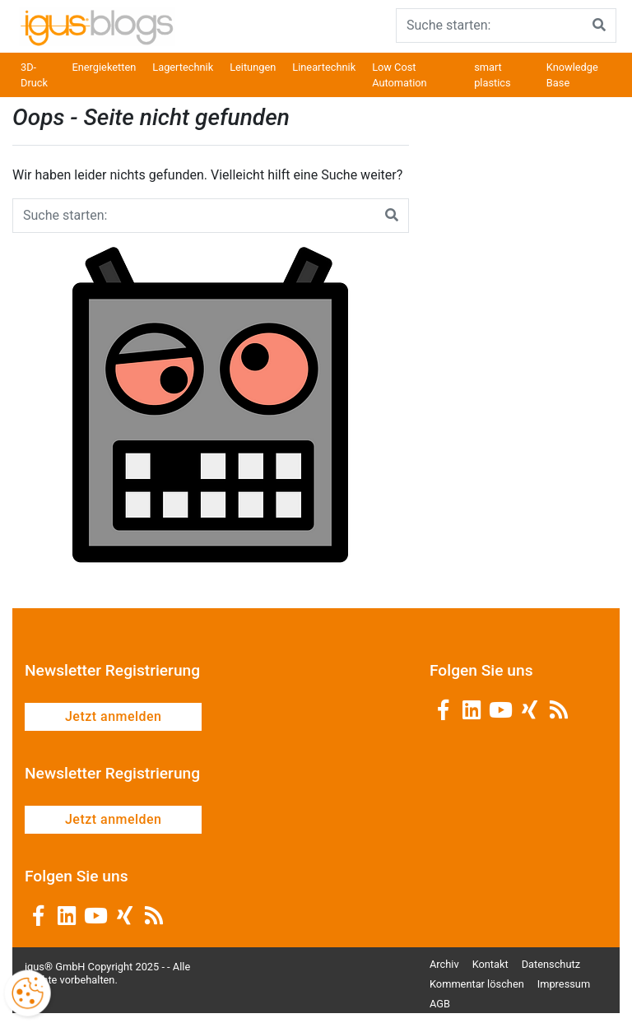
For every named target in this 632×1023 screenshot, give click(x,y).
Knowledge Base (572, 75)
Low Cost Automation (399, 75)
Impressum (563, 984)
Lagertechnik (182, 67)
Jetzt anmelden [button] (113, 716)
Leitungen (253, 67)
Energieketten (104, 67)
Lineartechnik (324, 67)
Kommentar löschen (477, 984)
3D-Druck (34, 75)
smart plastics (492, 75)
